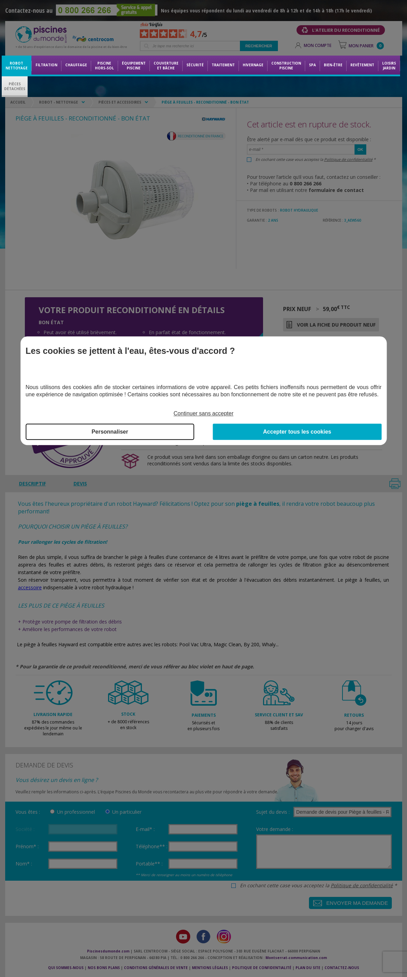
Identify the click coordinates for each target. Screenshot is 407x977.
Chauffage (76, 64)
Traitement (223, 64)
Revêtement (362, 64)
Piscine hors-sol (104, 65)
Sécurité (195, 64)
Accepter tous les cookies (297, 432)
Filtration (46, 64)
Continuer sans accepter (203, 413)
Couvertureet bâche (166, 65)
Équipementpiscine (134, 65)
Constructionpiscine (286, 65)
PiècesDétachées (14, 86)
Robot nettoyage (17, 65)
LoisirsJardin (389, 65)
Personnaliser (109, 432)
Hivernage (253, 64)
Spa (312, 64)
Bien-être (333, 64)
